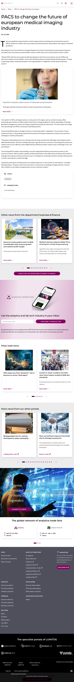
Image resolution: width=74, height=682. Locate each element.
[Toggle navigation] (71, 3)
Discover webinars (7, 599)
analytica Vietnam (33, 571)
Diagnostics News (19, 509)
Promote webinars (7, 602)
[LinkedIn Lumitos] (71, 671)
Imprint (8, 671)
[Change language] (65, 3)
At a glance (29, 555)
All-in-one (4, 626)
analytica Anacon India (34, 568)
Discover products (7, 585)
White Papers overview (33, 591)
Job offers (4, 623)
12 (45, 461)
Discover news (5, 555)
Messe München (31, 559)
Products (4, 617)
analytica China (32, 565)
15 (51, 461)
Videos (28, 599)
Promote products (7, 588)
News (3, 614)
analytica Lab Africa (33, 574)
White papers (5, 620)
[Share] (61, 3)
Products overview (7, 591)
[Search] (57, 3)
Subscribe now (63, 567)
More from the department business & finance (37, 273)
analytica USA (31, 577)
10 (46, 267)
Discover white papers (33, 585)
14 (49, 461)
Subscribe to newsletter (51, 321)
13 (47, 461)
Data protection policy (18, 674)
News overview (6, 562)
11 (43, 461)
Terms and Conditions (21, 671)
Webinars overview (7, 606)
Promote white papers (33, 588)
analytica (30, 562)
